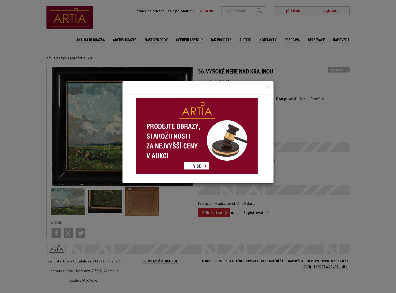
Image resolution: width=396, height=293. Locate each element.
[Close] (268, 87)
